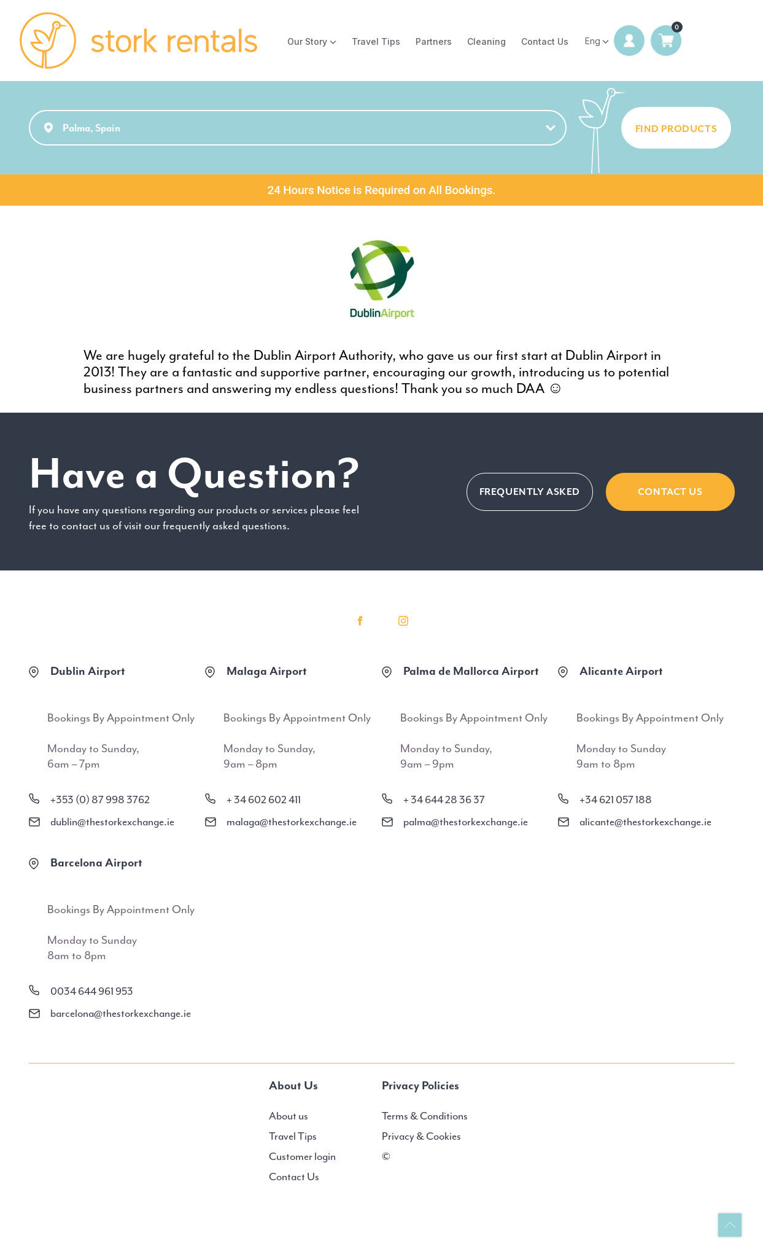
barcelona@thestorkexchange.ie (120, 1013)
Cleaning (486, 41)
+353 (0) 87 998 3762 (100, 799)
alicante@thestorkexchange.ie (645, 821)
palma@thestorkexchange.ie (465, 821)
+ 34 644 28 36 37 (444, 799)
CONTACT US (670, 492)
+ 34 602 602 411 (264, 799)
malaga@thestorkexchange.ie (292, 821)
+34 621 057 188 (615, 799)
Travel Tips (376, 41)
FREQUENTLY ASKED (529, 492)
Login (629, 40)
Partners (434, 41)
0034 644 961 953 (91, 991)
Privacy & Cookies (421, 1136)
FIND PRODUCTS (676, 129)
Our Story (307, 41)
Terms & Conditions (425, 1116)
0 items (666, 40)
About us (288, 1116)
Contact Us (544, 41)
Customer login (302, 1156)
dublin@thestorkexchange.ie (112, 821)
